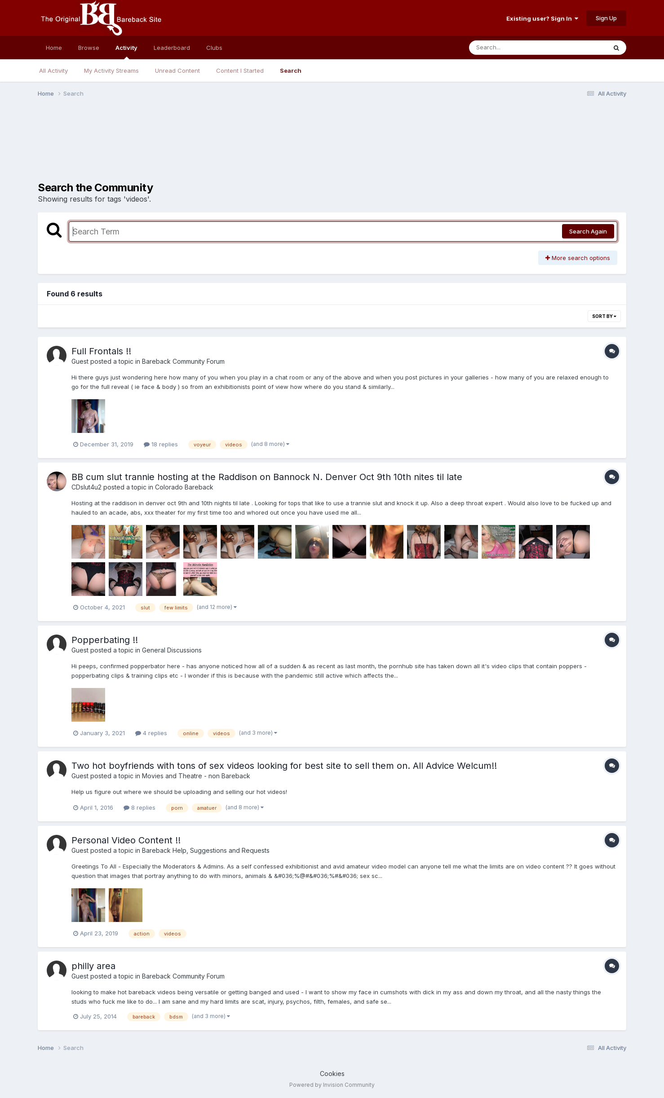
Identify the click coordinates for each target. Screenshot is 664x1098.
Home (54, 47)
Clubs (214, 47)
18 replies (161, 444)
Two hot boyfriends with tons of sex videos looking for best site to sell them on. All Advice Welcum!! (284, 765)
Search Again (588, 231)
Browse (88, 47)
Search (290, 70)
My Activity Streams (111, 70)
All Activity (53, 70)
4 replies (151, 732)
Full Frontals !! (101, 351)
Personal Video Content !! (126, 840)
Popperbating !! (104, 640)
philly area (93, 966)
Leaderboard (172, 47)
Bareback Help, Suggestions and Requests (206, 850)
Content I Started (240, 70)
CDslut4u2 (86, 487)
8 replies (139, 807)
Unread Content (177, 70)
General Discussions (172, 650)
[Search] (513, 47)
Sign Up (606, 18)
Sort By (604, 316)
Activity (126, 51)
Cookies (332, 1073)
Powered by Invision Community (332, 1084)
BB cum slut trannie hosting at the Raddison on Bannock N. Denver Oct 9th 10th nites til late (266, 477)
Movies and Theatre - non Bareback (196, 776)
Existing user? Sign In (542, 18)
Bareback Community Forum (183, 361)
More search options (577, 257)
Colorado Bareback (184, 487)
